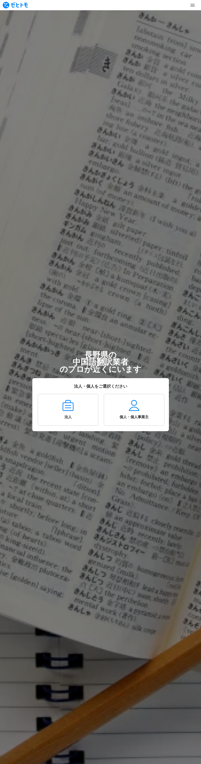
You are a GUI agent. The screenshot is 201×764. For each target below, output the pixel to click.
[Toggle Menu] (192, 5)
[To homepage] (15, 5)
